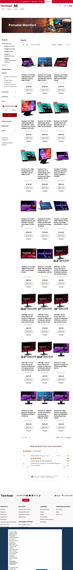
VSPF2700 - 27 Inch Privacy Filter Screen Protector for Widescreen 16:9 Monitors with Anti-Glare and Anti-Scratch (44, 318)
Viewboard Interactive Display (8, 522)
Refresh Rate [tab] (5, 126)
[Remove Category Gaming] (3, 46)
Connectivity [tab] (5, 92)
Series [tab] (3, 130)
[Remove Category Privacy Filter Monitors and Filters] (3, 60)
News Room (59, 509)
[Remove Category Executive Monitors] (3, 55)
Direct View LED (4, 524)
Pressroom (59, 514)
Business (41, 1)
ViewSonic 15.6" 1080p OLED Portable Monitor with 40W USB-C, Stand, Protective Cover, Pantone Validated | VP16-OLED (28, 125)
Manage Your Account (24, 509)
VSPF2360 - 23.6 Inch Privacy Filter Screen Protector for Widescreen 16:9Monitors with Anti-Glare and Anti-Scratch (28, 318)
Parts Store (3, 519)
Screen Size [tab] (5, 96)
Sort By (54, 45)
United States (67, 496)
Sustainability (43, 517)
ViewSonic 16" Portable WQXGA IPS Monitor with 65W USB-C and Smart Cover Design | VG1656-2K (28, 222)
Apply (9, 115)
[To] (13, 110)
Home (3, 9)
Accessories (3, 514)
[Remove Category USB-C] (3, 51)
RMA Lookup (22, 517)
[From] (6, 110)
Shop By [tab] (23, 40)
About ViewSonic (44, 509)
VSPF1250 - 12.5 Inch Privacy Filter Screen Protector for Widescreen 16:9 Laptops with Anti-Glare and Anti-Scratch (28, 366)
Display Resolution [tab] (7, 121)
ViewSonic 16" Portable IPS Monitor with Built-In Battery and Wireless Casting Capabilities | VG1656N (60, 173)
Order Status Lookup (24, 514)
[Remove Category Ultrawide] (3, 49)
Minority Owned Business (47, 519)
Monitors (16, 9)
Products (9, 9)
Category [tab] (4, 73)
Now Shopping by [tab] (6, 43)
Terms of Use (12, 564)
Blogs (57, 512)
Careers (42, 514)
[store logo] (30, 5)
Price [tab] (3, 101)
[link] (46, 476)
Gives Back (43, 522)
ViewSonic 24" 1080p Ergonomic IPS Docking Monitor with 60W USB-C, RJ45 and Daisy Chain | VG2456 (61, 414)
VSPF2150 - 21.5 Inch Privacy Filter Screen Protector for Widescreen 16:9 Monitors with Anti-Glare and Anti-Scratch (60, 270)
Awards (42, 512)
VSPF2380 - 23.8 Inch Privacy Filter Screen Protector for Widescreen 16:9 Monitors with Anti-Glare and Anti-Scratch (44, 366)
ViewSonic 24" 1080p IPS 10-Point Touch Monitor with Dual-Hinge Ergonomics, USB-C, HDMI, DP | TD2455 (44, 414)
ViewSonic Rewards (24, 512)
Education (34, 1)
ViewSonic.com (26, 1)
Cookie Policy (12, 562)
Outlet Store (3, 517)
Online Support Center (24, 524)
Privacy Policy (12, 561)
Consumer (48, 1)
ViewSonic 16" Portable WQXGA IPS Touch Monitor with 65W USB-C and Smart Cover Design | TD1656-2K (44, 222)
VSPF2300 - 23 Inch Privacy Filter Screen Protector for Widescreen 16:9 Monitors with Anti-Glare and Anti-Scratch (60, 318)
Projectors (3, 512)
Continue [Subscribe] (25, 500)
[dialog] (36, 548)
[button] (28, 93)
